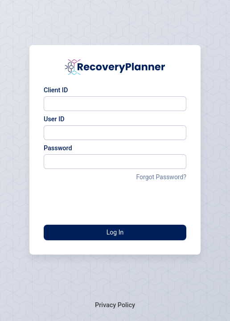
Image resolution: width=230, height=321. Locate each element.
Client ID (56, 90)
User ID (54, 119)
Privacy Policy (115, 305)
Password (58, 148)
